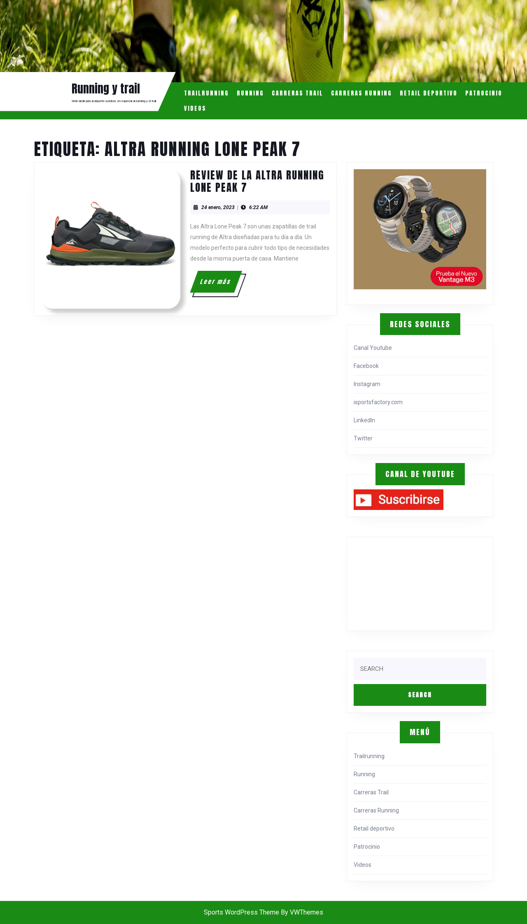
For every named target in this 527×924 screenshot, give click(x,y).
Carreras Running (361, 93)
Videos (195, 108)
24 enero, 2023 (218, 207)
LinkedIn (364, 420)
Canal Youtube (373, 347)
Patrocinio (483, 93)
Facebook (366, 366)
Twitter (363, 438)
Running (250, 93)
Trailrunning (206, 93)
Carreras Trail (297, 93)
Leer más (220, 285)
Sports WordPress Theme (241, 912)
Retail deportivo (428, 93)
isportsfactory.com (378, 402)
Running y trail (106, 88)
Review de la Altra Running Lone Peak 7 (257, 181)
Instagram (367, 384)
